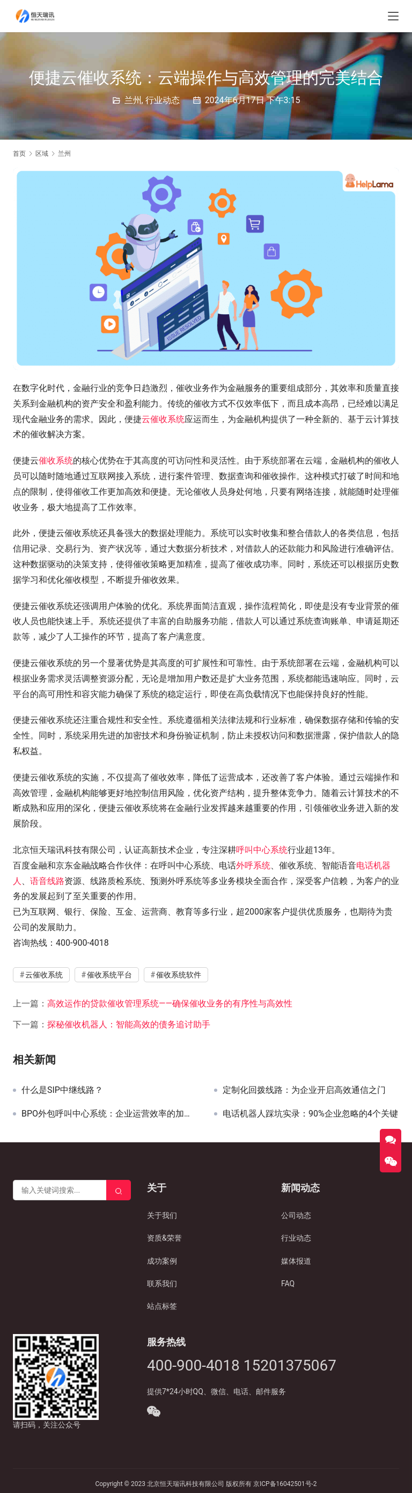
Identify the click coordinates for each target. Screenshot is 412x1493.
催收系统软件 (178, 974)
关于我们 (162, 1215)
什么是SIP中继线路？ (62, 1090)
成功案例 (162, 1261)
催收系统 (56, 460)
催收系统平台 (109, 974)
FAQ (288, 1283)
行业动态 (162, 100)
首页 (19, 153)
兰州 (133, 100)
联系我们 (162, 1283)
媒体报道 (296, 1261)
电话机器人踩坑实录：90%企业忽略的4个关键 (310, 1114)
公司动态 (296, 1215)
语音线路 (47, 881)
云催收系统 (163, 419)
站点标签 (162, 1306)
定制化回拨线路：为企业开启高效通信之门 (304, 1090)
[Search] (118, 1190)
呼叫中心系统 (262, 850)
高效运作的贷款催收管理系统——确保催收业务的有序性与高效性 (169, 1003)
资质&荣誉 (164, 1238)
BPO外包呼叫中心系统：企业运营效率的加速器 (109, 1114)
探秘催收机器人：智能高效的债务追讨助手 (128, 1024)
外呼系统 (253, 865)
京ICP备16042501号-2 (285, 1484)
